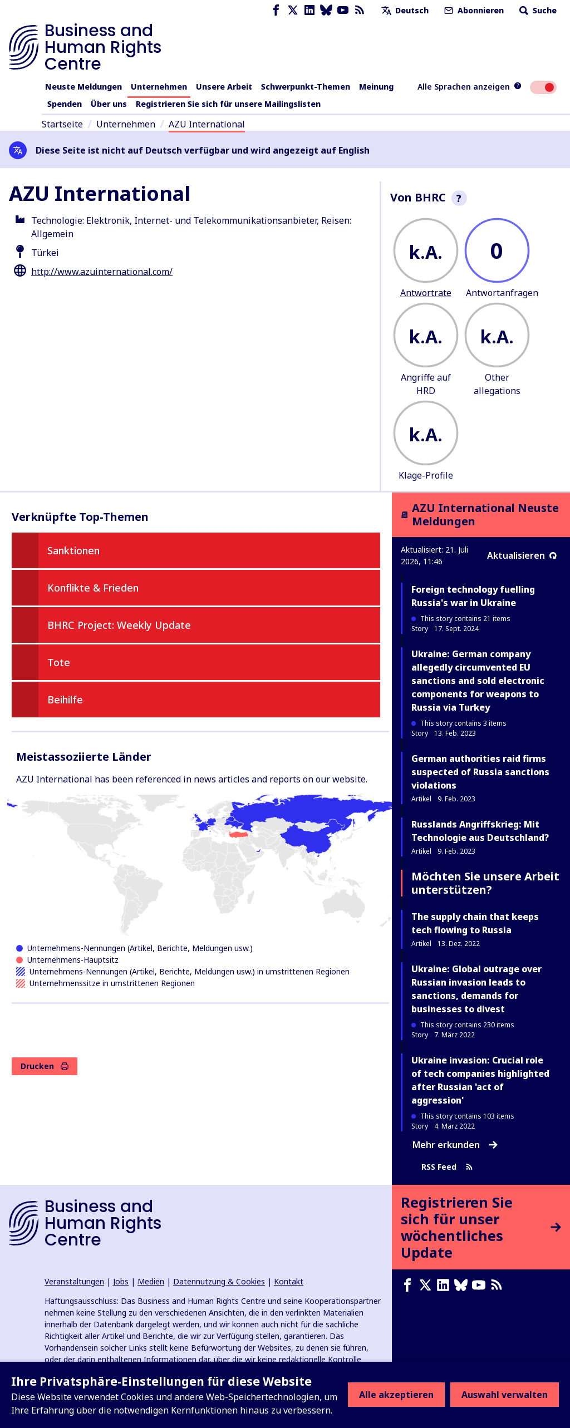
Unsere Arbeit (224, 86)
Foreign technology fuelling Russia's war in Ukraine (473, 596)
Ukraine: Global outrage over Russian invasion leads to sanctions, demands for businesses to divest (476, 989)
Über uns (109, 104)
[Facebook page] (276, 10)
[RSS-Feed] (359, 10)
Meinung (376, 86)
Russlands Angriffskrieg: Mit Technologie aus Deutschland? (480, 831)
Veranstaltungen (74, 1281)
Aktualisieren (522, 555)
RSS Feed (447, 1167)
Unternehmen (159, 86)
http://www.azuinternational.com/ (102, 271)
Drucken (44, 1066)
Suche (537, 10)
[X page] (292, 10)
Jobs (121, 1281)
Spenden (64, 104)
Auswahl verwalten (504, 1394)
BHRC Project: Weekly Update (119, 625)
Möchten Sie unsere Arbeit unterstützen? (485, 883)
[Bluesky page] (326, 10)
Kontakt (288, 1281)
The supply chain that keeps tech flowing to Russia (475, 923)
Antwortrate (425, 293)
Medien (150, 1281)
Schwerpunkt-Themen (305, 86)
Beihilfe (65, 699)
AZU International (207, 124)
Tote (58, 662)
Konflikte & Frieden (93, 587)
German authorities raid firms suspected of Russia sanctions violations (480, 771)
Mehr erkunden (455, 1145)
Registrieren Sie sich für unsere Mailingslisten (228, 104)
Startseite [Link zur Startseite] (62, 124)
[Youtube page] (343, 10)
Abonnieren (473, 10)
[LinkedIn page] (309, 10)
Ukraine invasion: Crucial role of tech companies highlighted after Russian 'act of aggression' (480, 1080)
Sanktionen (73, 550)
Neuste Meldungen (83, 86)
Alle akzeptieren (396, 1394)
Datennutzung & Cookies (219, 1281)
